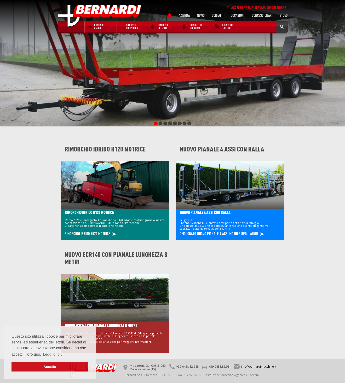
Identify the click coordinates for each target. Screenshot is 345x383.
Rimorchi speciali (163, 26)
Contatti (218, 15)
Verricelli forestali (227, 26)
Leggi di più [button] (53, 354)
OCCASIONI (238, 15)
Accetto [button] (50, 367)
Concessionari (262, 15)
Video (284, 15)
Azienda (184, 15)
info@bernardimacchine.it (258, 367)
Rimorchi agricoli (99, 26)
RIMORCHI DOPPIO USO (132, 26)
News (201, 15)
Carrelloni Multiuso (196, 26)
